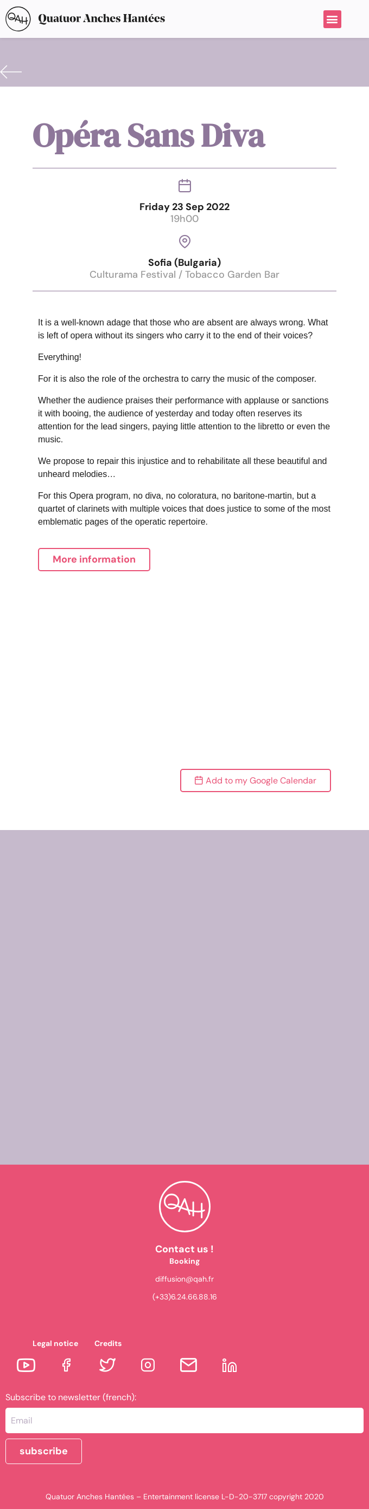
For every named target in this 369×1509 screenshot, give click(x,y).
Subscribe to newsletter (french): (70, 1397)
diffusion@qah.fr (184, 1279)
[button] (332, 19)
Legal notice (55, 1343)
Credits (108, 1343)
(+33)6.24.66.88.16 (184, 1297)
